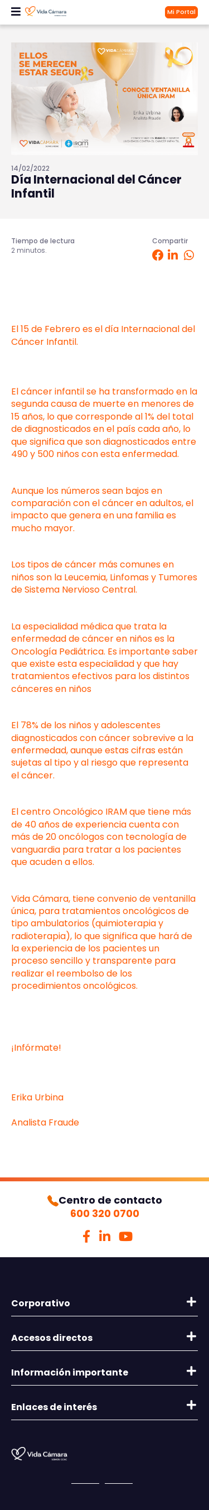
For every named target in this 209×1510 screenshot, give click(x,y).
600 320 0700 (104, 1213)
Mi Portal (181, 11)
